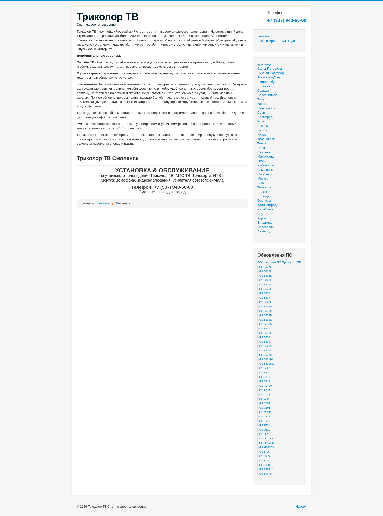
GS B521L (265, 350)
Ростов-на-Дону (269, 77)
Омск (261, 161)
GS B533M (265, 310)
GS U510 (264, 429)
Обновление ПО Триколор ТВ (279, 262)
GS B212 (264, 381)
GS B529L (265, 288)
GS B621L (265, 284)
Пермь (262, 130)
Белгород (264, 231)
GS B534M (265, 306)
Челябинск (265, 209)
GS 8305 (264, 456)
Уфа (260, 121)
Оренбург (264, 200)
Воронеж (263, 86)
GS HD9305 (266, 442)
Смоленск (264, 174)
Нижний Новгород (270, 73)
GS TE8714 (266, 469)
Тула (260, 99)
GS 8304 (264, 460)
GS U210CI (266, 438)
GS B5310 (265, 332)
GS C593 (264, 398)
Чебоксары (265, 165)
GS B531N (265, 319)
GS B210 (264, 372)
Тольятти (264, 187)
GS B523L (265, 302)
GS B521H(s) (267, 363)
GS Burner (265, 473)
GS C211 (264, 394)
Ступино (263, 152)
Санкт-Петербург (269, 68)
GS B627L (265, 266)
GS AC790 (265, 385)
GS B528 (264, 293)
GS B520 (264, 368)
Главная (263, 36)
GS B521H (265, 354)
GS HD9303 (266, 447)
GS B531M (265, 324)
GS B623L (265, 275)
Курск (261, 134)
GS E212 (264, 416)
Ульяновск (265, 170)
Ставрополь (266, 108)
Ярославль (265, 227)
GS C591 (264, 407)
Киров (261, 218)
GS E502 (264, 420)
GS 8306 (264, 451)
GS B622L (265, 280)
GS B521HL (266, 359)
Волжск (262, 192)
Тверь (261, 143)
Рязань (262, 126)
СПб (260, 183)
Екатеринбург (267, 82)
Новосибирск (267, 95)
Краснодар (265, 64)
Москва (262, 178)
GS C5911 (265, 412)
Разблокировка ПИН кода (276, 41)
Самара (263, 90)
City (260, 214)
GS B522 (264, 337)
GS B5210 (265, 346)
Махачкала (265, 156)
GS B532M (265, 315)
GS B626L (265, 271)
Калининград (267, 205)
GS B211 (264, 376)
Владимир (265, 222)
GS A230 (264, 390)
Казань (262, 104)
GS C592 (264, 403)
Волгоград (265, 117)
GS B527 (264, 297)
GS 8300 (264, 464)
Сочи (261, 112)
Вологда (263, 196)
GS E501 (264, 425)
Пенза (261, 148)
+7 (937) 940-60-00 (286, 20)
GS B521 (264, 341)
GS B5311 (265, 328)
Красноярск (265, 139)
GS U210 (264, 434)
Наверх (301, 506)
